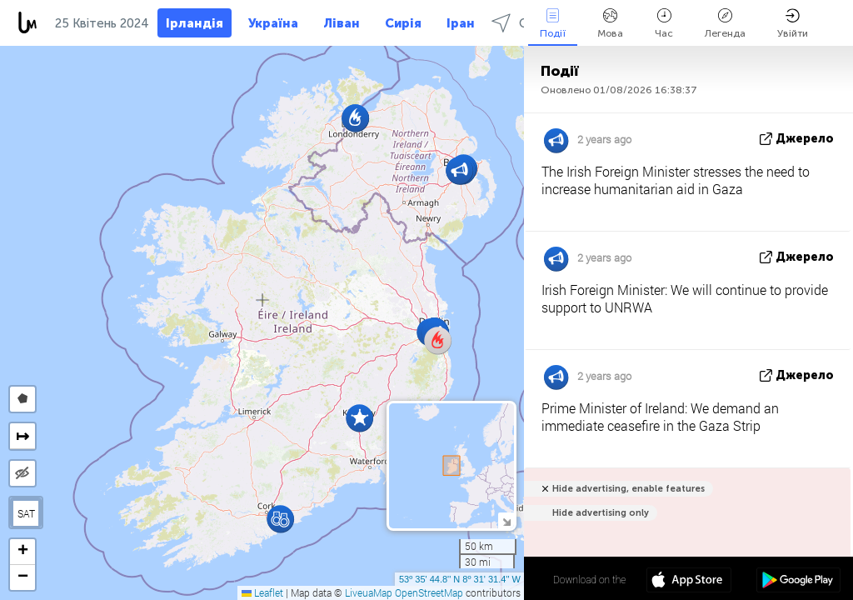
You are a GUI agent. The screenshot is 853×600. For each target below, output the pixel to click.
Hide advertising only (600, 513)
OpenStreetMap (429, 592)
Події (553, 23)
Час (664, 23)
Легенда (725, 23)
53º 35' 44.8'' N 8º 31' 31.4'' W (460, 579)
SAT (26, 513)
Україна (273, 23)
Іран (460, 23)
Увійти (792, 23)
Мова (610, 23)
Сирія (403, 23)
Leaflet (262, 592)
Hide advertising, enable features (628, 488)
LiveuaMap (368, 592)
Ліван (341, 23)
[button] (280, 518)
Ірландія (194, 23)
